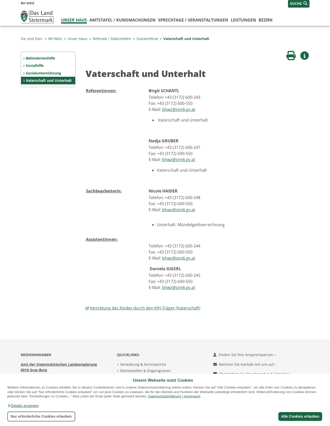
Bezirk (266, 20)
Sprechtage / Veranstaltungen (193, 20)
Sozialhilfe (35, 65)
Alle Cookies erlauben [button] (300, 416)
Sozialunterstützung (43, 73)
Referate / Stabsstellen (110, 38)
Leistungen (243, 20)
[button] (23, 406)
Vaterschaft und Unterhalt (184, 38)
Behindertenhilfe (40, 58)
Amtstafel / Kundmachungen (122, 20)
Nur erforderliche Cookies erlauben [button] (41, 416)
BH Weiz (53, 38)
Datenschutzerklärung (164, 396)
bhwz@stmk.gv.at (178, 109)
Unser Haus (74, 20)
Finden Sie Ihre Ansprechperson (244, 354)
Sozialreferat (145, 38)
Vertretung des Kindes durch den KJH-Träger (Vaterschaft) (145, 308)
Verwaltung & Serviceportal (143, 364)
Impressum (192, 396)
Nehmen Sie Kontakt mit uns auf (245, 364)
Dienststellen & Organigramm (145, 370)
